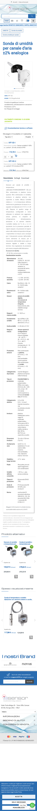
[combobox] (15, 16)
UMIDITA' (5, 30)
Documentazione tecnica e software (20, 128)
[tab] (8, 179)
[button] (8, 74)
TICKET (6, 21)
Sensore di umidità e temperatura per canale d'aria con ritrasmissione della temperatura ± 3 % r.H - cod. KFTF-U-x (10, 543)
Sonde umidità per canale (11, 35)
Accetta (18, 796)
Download (25, 178)
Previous (2, 561)
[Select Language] (18, 711)
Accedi (15, 2)
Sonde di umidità (16, 30)
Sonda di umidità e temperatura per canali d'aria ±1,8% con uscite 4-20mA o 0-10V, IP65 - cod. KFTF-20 (26, 543)
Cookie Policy (18, 792)
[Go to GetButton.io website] (32, 809)
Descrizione (8, 178)
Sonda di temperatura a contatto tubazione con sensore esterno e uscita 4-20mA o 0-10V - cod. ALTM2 (18, 598)
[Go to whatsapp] (32, 805)
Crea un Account (23, 2)
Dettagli (17, 178)
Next (35, 561)
